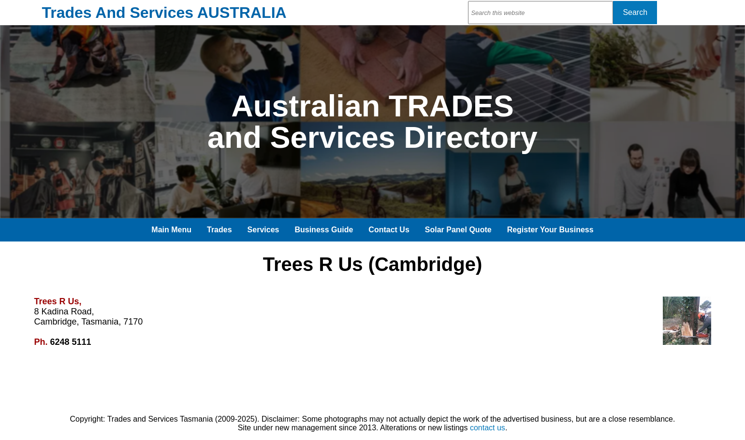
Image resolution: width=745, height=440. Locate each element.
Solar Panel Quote (458, 230)
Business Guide (323, 230)
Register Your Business (550, 230)
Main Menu (171, 230)
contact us (487, 428)
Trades (219, 230)
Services (263, 230)
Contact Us (388, 230)
